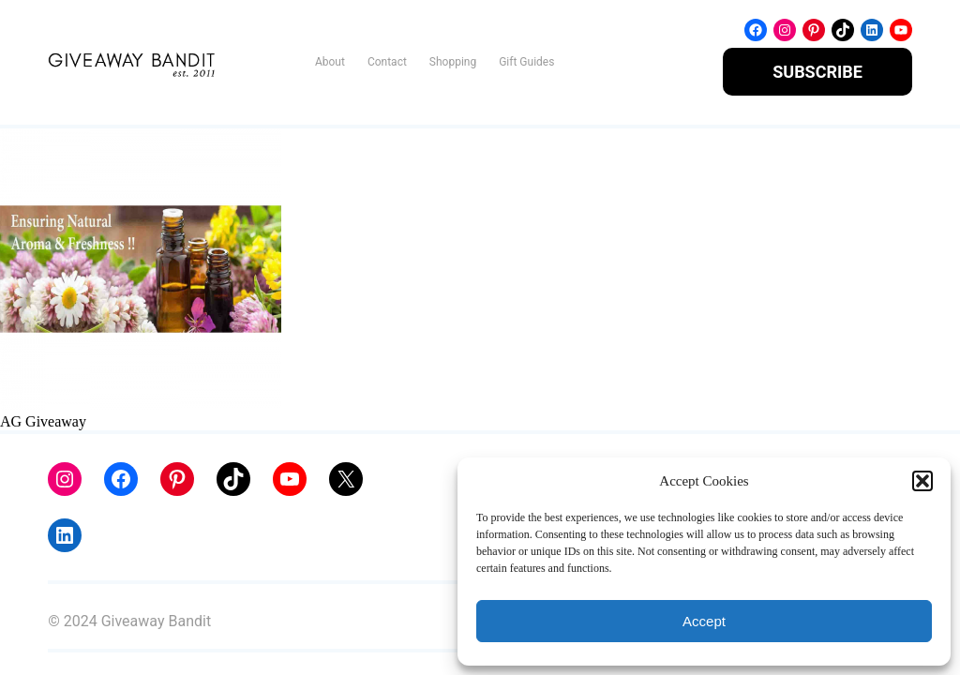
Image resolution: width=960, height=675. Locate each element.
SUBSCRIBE (817, 72)
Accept (704, 621)
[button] (922, 481)
